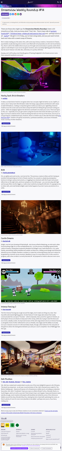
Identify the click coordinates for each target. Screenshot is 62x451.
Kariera (48, 435)
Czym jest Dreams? (6, 431)
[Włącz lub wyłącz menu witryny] (2, 2)
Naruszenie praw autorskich (38, 436)
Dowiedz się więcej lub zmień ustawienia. (31, 445)
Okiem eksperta (6, 6)
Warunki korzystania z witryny (36, 434)
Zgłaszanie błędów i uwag (22, 433)
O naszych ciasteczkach (6, 421)
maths (6, 36)
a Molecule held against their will (33, 33)
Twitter (48, 437)
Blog (47, 433)
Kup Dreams (4, 433)
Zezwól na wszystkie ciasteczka (19, 448)
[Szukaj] (58, 2)
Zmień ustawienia (46, 448)
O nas (33, 431)
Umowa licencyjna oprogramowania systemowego (5, 438)
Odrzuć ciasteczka (34, 448)
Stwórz (18, 431)
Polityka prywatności (36, 438)
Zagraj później (6, 123)
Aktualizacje (4, 435)
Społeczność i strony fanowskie (21, 436)
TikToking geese (15, 33)
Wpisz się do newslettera (52, 439)
